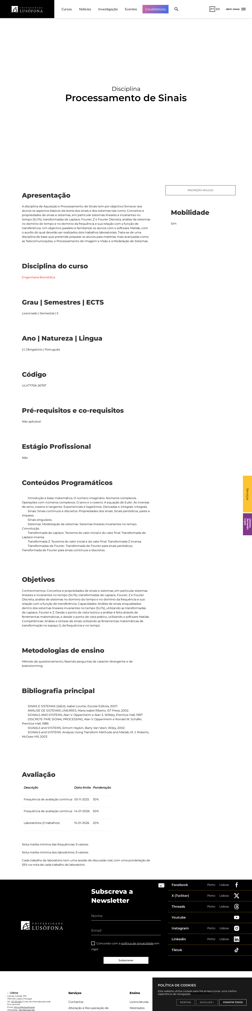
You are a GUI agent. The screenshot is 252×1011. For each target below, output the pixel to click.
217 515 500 (16, 1001)
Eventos (131, 9)
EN (218, 9)
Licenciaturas (139, 1002)
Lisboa (224, 885)
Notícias (85, 9)
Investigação (108, 9)
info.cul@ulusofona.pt (24, 1007)
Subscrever (126, 960)
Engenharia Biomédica (38, 277)
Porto (211, 885)
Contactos (75, 1002)
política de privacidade (137, 943)
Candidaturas (155, 9)
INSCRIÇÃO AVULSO (200, 190)
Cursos (67, 9)
